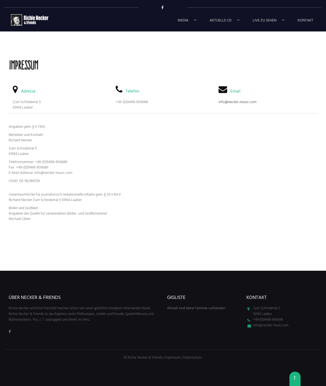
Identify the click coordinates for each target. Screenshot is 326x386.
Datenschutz (192, 358)
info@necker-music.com (237, 102)
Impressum (173, 358)
